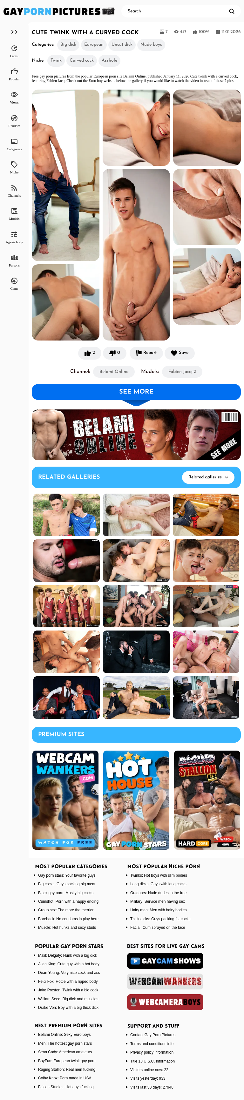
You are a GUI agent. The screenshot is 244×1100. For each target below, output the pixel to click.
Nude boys (151, 44)
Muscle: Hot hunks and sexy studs (67, 927)
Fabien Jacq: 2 (182, 371)
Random (14, 121)
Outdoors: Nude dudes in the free (158, 893)
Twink (56, 60)
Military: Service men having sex (157, 901)
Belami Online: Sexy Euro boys (64, 1034)
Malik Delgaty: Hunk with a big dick (67, 955)
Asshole (109, 60)
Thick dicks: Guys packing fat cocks (160, 919)
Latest (14, 51)
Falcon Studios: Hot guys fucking (66, 1087)
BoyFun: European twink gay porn (67, 1061)
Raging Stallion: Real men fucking (66, 1069)
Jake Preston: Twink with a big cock (68, 990)
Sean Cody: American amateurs (65, 1052)
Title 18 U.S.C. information (152, 1061)
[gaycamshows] (165, 961)
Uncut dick (122, 44)
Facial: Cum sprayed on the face (157, 927)
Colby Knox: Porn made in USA (64, 1078)
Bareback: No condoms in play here (68, 919)
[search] (232, 11)
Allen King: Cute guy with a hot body (68, 964)
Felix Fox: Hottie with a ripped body (68, 981)
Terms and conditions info (151, 1044)
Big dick (68, 44)
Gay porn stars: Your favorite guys (67, 875)
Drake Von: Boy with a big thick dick (68, 1007)
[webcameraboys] (165, 1002)
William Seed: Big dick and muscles (68, 999)
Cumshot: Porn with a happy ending (68, 901)
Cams (14, 283)
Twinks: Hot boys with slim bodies (158, 875)
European (94, 44)
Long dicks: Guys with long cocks (158, 884)
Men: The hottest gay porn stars (65, 1043)
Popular (14, 74)
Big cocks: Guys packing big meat (66, 884)
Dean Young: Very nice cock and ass (69, 972)
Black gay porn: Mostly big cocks (65, 893)
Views (14, 97)
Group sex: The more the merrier (66, 910)
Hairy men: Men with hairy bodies (158, 910)
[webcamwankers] (165, 981)
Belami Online (113, 371)
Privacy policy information (151, 1052)
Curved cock (82, 60)
